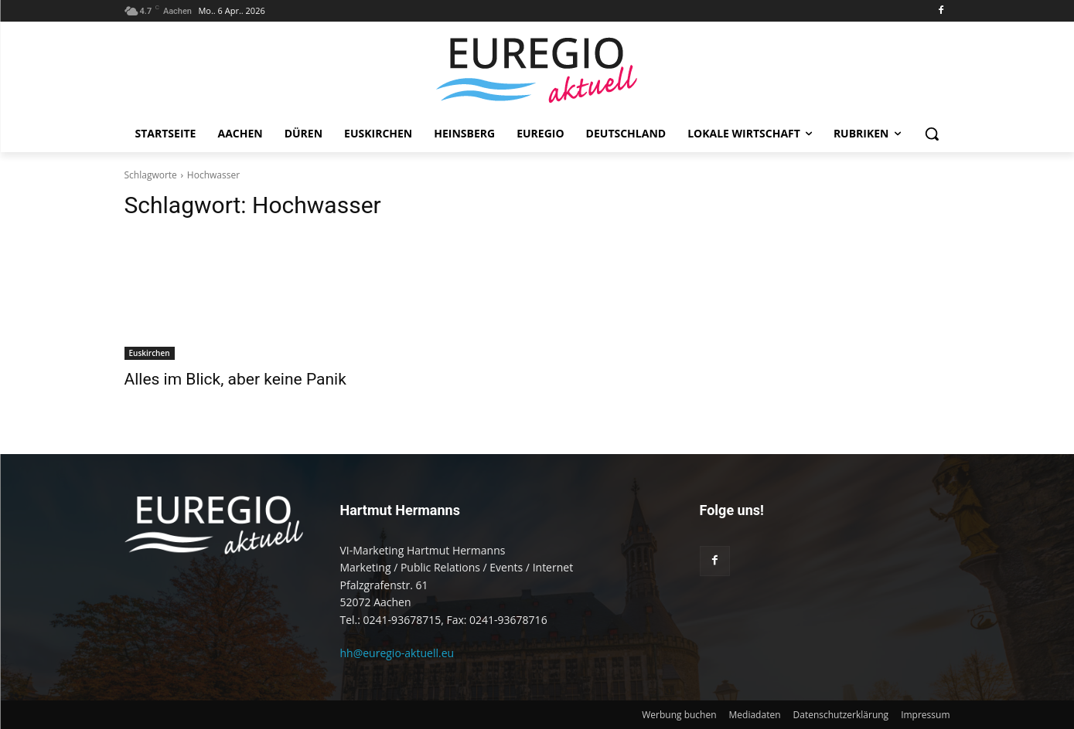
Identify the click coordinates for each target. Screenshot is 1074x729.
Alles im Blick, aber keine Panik (235, 379)
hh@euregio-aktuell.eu (397, 653)
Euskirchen (149, 353)
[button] (931, 133)
